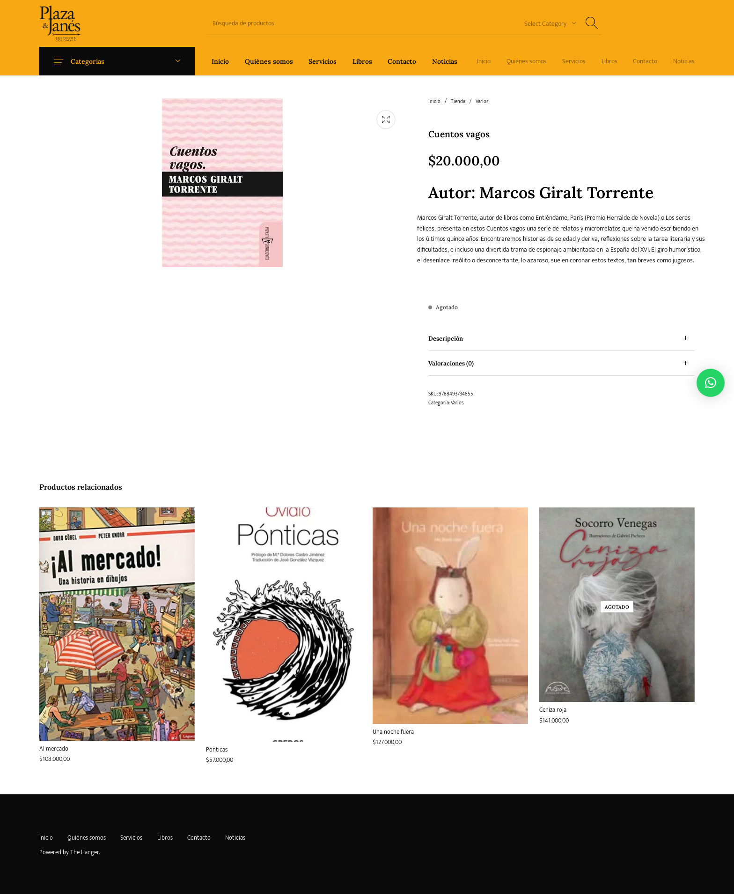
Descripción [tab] (445, 339)
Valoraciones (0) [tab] (451, 363)
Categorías (90, 61)
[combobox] (547, 23)
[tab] (561, 338)
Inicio (434, 101)
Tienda (458, 101)
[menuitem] (220, 61)
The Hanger (84, 852)
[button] (711, 383)
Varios (482, 101)
